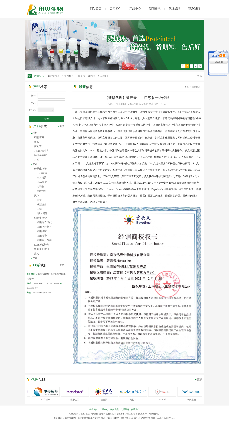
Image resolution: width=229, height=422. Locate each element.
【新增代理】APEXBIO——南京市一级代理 (78, 76)
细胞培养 (39, 137)
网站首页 (95, 8)
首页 (186, 87)
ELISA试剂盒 (41, 244)
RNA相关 (42, 182)
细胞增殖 (42, 231)
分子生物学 (40, 168)
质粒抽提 (42, 191)
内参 (39, 200)
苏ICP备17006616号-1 (127, 414)
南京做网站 (154, 414)
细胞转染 (42, 235)
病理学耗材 (40, 155)
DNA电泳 (42, 173)
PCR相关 (41, 177)
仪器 (34, 258)
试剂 (34, 164)
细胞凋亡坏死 (44, 222)
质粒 (36, 253)
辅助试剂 (42, 213)
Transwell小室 (41, 150)
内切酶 (40, 186)
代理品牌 (174, 8)
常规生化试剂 (41, 249)
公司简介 (115, 8)
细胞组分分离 (44, 240)
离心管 (38, 146)
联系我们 (194, 8)
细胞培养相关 (44, 226)
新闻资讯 (154, 8)
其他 (36, 159)
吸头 (36, 141)
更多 (199, 76)
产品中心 (135, 8)
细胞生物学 (40, 218)
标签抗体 (42, 204)
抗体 (36, 195)
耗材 (34, 133)
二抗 (39, 209)
